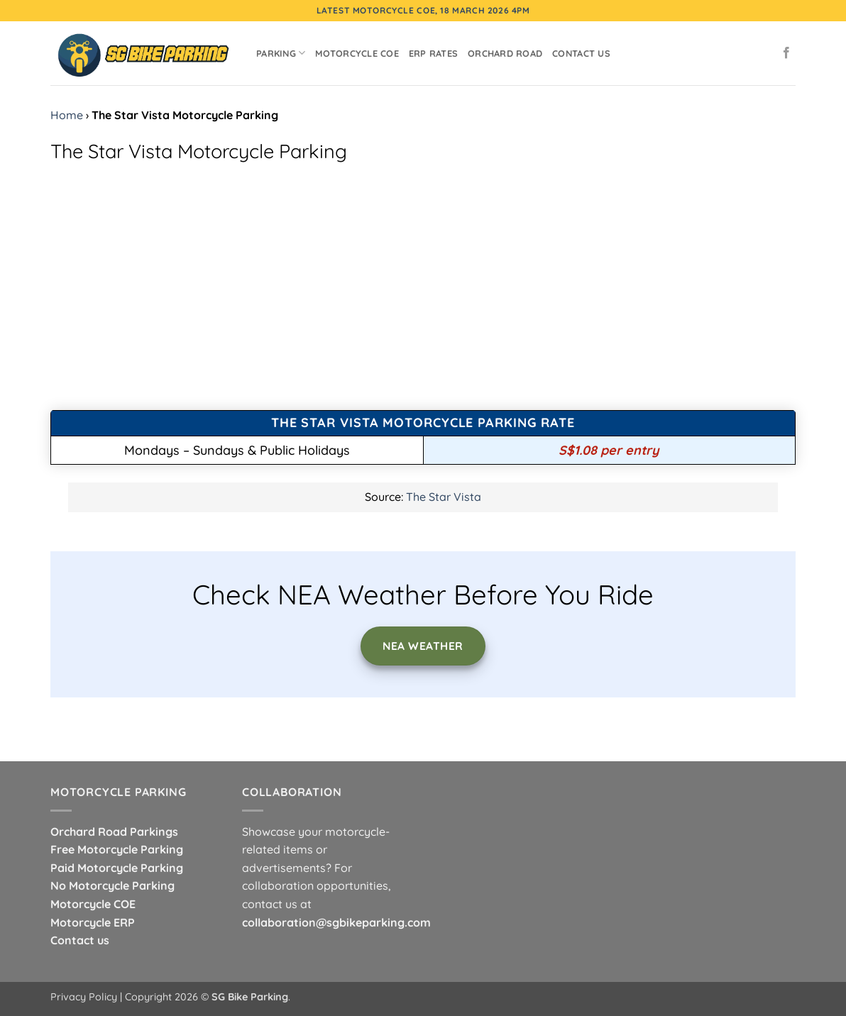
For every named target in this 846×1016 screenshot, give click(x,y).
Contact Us (581, 53)
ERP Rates (433, 53)
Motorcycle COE (357, 53)
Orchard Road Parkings (114, 831)
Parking (280, 53)
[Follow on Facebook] (786, 53)
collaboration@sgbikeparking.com (336, 922)
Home (66, 115)
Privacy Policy (83, 996)
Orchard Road (505, 53)
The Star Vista (443, 497)
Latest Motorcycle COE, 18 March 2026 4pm (423, 10)
